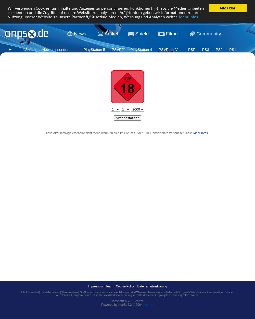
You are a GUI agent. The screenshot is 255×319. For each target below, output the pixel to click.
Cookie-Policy (125, 286)
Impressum (95, 286)
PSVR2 (118, 50)
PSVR (164, 50)
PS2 (219, 50)
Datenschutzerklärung (152, 286)
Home (13, 50)
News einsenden (55, 50)
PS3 (205, 50)
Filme (172, 33)
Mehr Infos (188, 17)
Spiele (142, 33)
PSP (192, 50)
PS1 (232, 50)
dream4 (148, 305)
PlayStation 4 (141, 50)
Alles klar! (228, 8)
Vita (178, 50)
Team (109, 286)
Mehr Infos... (201, 133)
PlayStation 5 (94, 50)
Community (208, 33)
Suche (30, 50)
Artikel (111, 33)
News (80, 33)
